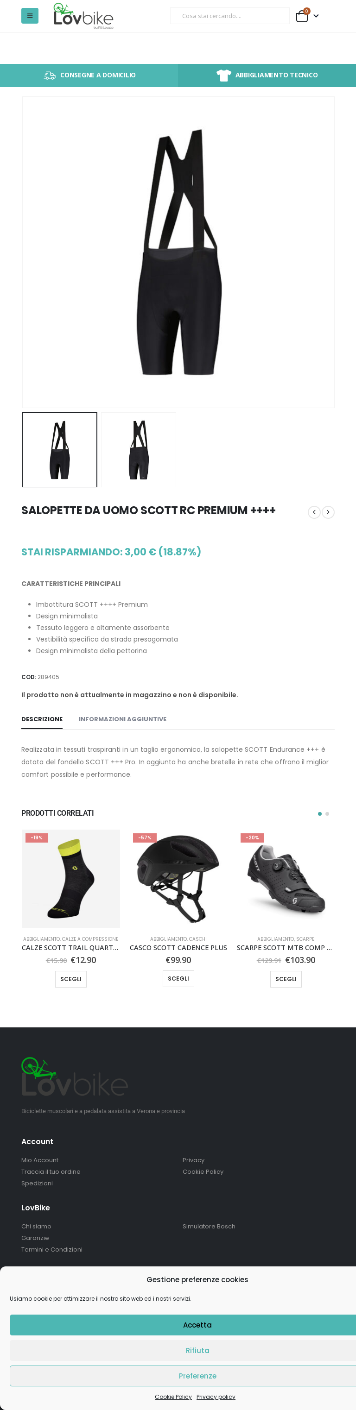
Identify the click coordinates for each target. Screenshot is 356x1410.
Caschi (198, 939)
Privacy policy (216, 1397)
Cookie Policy (173, 1397)
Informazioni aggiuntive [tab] (122, 719)
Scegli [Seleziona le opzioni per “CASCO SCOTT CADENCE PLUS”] (178, 978)
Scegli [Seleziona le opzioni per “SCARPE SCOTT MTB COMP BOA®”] (286, 979)
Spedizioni (37, 1183)
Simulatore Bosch (209, 1226)
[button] (29, 16)
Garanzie (35, 1238)
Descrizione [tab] (42, 719)
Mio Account (39, 1160)
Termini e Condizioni (52, 1249)
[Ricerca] (276, 16)
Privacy (193, 1160)
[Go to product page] (71, 879)
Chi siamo (36, 1226)
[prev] (314, 512)
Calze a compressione (90, 939)
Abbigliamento (41, 939)
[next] (328, 512)
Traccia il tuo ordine (51, 1171)
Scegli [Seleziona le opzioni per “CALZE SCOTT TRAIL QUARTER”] (71, 979)
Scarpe (305, 939)
